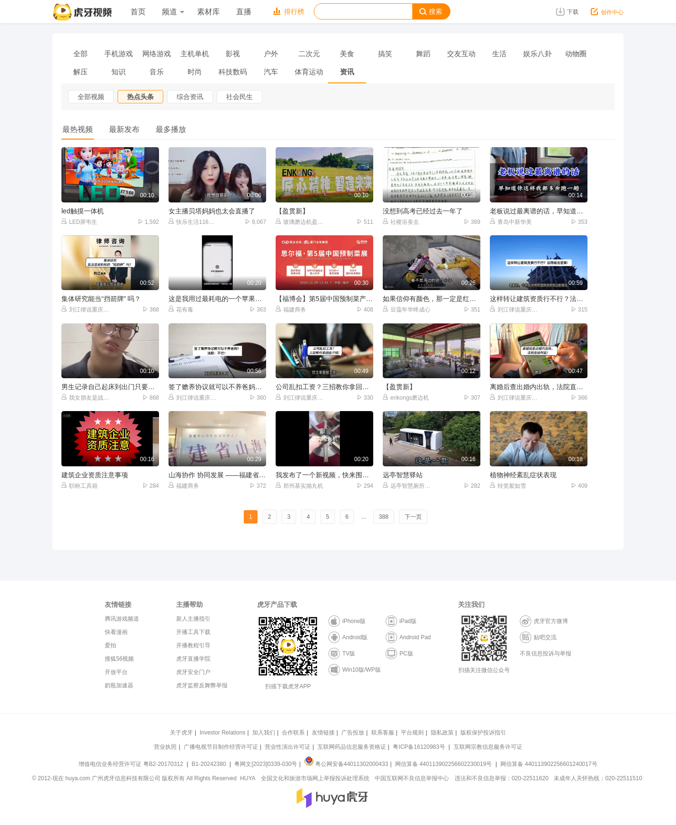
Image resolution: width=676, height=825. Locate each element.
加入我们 (263, 732)
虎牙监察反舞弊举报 (202, 685)
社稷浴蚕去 (401, 221)
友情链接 (323, 732)
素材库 (208, 12)
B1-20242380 (210, 764)
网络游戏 (156, 54)
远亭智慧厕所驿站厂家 (407, 485)
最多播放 (171, 129)
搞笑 (385, 54)
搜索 (430, 11)
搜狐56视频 (119, 658)
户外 (271, 54)
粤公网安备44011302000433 (346, 764)
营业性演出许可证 (287, 747)
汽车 (271, 72)
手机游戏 (118, 54)
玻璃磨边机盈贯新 (300, 221)
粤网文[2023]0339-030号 (265, 764)
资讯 (347, 72)
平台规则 (412, 732)
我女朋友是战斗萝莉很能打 (85, 397)
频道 (173, 12)
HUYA (247, 778)
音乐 (156, 72)
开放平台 (116, 672)
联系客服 (382, 732)
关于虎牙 (181, 732)
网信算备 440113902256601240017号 (548, 764)
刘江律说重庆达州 (85, 309)
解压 (80, 72)
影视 (233, 54)
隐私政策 (442, 732)
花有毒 (181, 309)
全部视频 (91, 97)
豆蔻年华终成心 (406, 309)
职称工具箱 (79, 485)
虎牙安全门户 (193, 672)
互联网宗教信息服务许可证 (488, 747)
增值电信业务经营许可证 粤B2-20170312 (132, 764)
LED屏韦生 (79, 221)
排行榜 (288, 11)
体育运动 (309, 72)
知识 (118, 72)
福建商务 (291, 309)
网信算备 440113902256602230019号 (444, 764)
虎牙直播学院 (193, 658)
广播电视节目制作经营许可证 (221, 747)
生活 (499, 54)
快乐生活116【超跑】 (193, 221)
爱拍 (110, 645)
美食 (347, 54)
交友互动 (461, 54)
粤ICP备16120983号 (419, 747)
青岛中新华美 (511, 221)
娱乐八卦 (537, 54)
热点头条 (140, 97)
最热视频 (77, 129)
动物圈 (576, 54)
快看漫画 (116, 632)
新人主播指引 (193, 618)
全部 (80, 54)
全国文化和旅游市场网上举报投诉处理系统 (315, 778)
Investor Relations (222, 732)
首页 (138, 12)
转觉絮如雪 (508, 485)
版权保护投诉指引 (483, 732)
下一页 (413, 516)
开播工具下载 (193, 632)
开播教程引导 (193, 645)
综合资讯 (190, 97)
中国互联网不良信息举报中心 (412, 778)
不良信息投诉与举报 (545, 653)
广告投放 (352, 732)
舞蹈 (423, 54)
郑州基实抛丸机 (299, 485)
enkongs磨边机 (406, 397)
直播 (243, 12)
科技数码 (233, 72)
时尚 (195, 72)
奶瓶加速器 (119, 685)
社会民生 (239, 97)
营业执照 (165, 747)
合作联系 (293, 732)
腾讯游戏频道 (122, 618)
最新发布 (124, 129)
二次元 (309, 54)
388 (383, 516)
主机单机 (194, 54)
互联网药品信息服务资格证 (352, 747)
